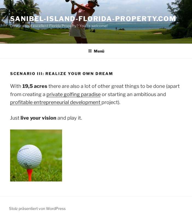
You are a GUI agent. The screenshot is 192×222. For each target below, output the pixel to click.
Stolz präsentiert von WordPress (37, 208)
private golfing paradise (73, 94)
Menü (96, 51)
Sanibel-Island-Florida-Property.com (93, 19)
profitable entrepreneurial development (55, 102)
